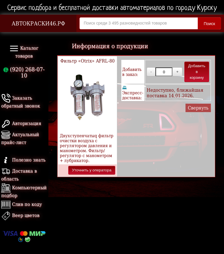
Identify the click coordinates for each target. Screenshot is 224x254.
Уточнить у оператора (91, 170)
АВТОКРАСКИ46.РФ (38, 23)
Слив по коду (21, 204)
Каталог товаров (23, 51)
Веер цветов (20, 215)
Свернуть (198, 108)
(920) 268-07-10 (24, 72)
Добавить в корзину (196, 72)
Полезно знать (23, 160)
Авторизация (21, 123)
